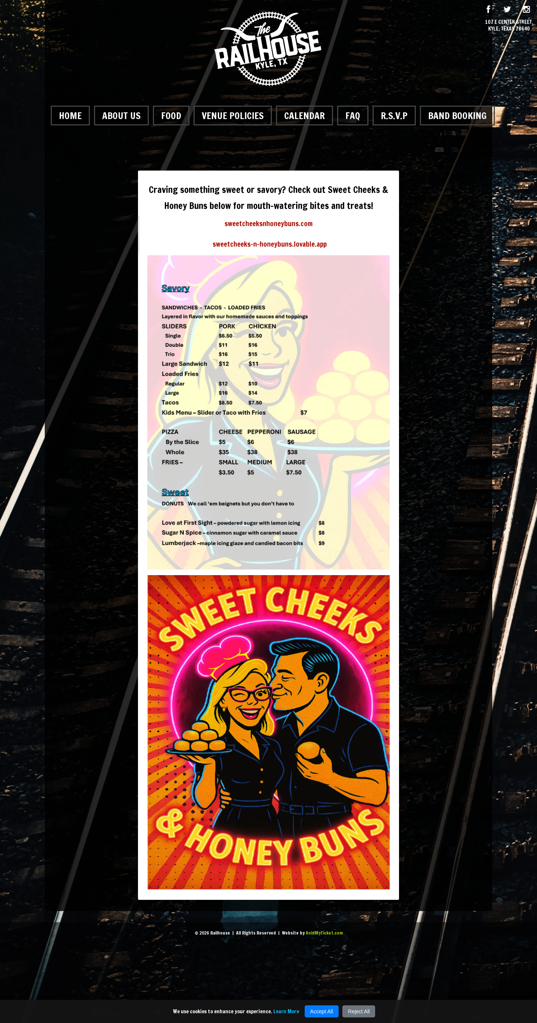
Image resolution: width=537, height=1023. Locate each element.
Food (171, 115)
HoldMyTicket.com (324, 933)
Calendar (304, 115)
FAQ (352, 115)
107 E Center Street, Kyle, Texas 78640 (509, 25)
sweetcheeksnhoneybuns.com (268, 223)
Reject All (359, 1011)
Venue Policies (233, 115)
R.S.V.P (394, 115)
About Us (121, 115)
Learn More (286, 1011)
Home (70, 115)
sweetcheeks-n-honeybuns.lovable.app (270, 244)
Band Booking (457, 115)
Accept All (321, 1011)
